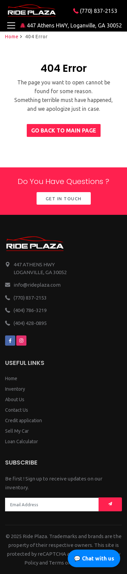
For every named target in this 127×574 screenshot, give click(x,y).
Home (12, 36)
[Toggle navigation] (11, 26)
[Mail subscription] (110, 504)
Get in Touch (64, 198)
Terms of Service (68, 563)
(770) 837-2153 (95, 11)
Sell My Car (17, 431)
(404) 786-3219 (30, 310)
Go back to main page (63, 130)
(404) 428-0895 (30, 323)
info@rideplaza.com (37, 285)
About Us (14, 399)
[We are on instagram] (21, 340)
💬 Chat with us (94, 558)
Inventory (15, 389)
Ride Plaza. (35, 536)
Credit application (23, 420)
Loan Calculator (21, 441)
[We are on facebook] (10, 340)
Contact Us (16, 410)
